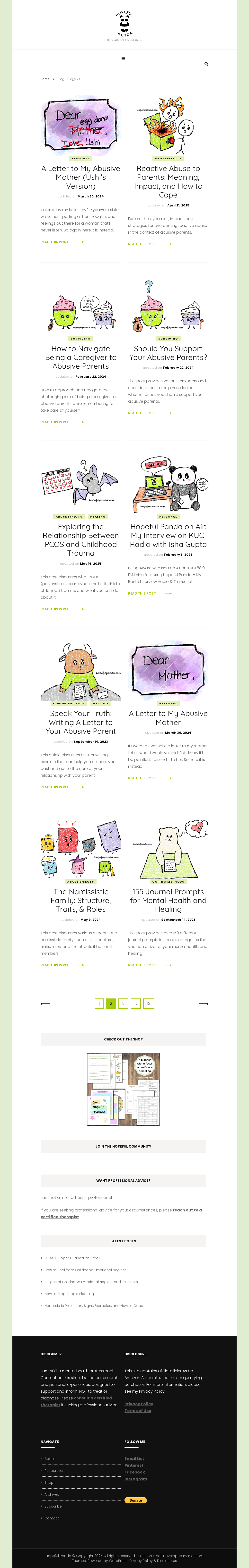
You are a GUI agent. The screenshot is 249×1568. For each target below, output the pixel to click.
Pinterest (133, 1465)
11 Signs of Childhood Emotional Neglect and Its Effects (91, 1281)
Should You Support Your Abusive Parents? (168, 353)
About (49, 1458)
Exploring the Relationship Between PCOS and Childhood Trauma (81, 540)
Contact (51, 1518)
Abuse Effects (168, 158)
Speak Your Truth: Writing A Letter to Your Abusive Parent (81, 722)
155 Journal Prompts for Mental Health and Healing (168, 900)
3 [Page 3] (125, 1003)
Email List (134, 1458)
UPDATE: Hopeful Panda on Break (72, 1258)
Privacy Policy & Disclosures (153, 1560)
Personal (80, 158)
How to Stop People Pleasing (69, 1293)
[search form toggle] (206, 64)
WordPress (118, 1560)
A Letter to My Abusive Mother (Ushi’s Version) (80, 177)
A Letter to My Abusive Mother (168, 717)
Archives (51, 1494)
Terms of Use (137, 1411)
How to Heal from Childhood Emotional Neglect (85, 1270)
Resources (53, 1470)
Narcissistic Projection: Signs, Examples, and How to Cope (93, 1305)
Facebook (134, 1472)
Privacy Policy (138, 1404)
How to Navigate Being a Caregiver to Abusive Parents (81, 357)
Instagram (135, 1479)
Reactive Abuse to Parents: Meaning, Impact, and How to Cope (168, 181)
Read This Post (54, 241)
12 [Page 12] (150, 1003)
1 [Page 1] (101, 1003)
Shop (48, 1482)
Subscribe (53, 1506)
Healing (98, 517)
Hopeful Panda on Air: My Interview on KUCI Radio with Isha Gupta (168, 535)
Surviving (81, 339)
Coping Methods (69, 703)
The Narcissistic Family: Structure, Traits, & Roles (81, 900)
